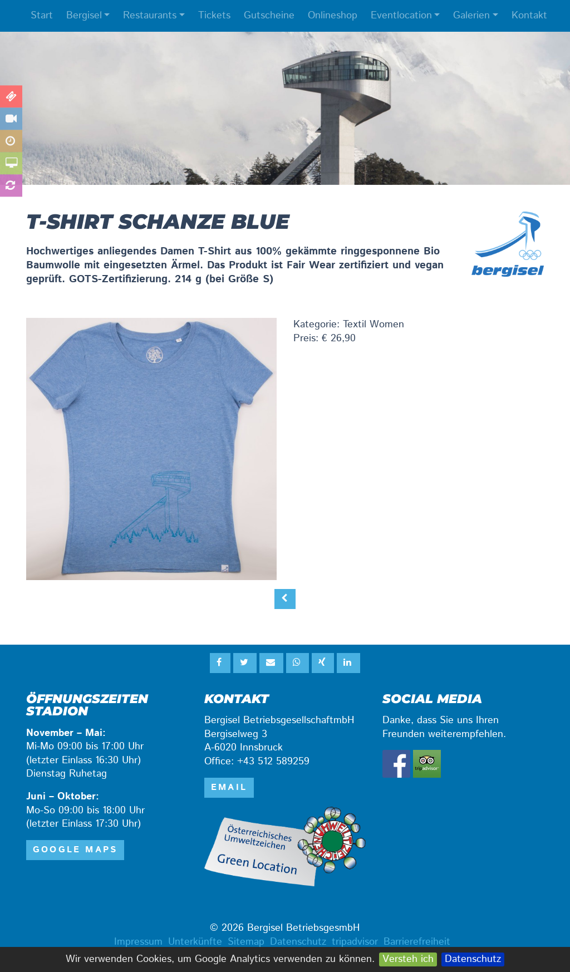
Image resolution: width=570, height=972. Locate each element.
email (229, 787)
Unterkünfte (195, 942)
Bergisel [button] (84, 15)
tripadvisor (355, 942)
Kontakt (529, 15)
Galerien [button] (471, 15)
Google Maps (75, 849)
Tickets (214, 15)
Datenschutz (473, 959)
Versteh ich (408, 959)
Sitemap (246, 942)
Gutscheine (269, 15)
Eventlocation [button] (401, 15)
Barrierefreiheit (417, 942)
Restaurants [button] (149, 15)
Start (42, 15)
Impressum (138, 942)
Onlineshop (332, 15)
